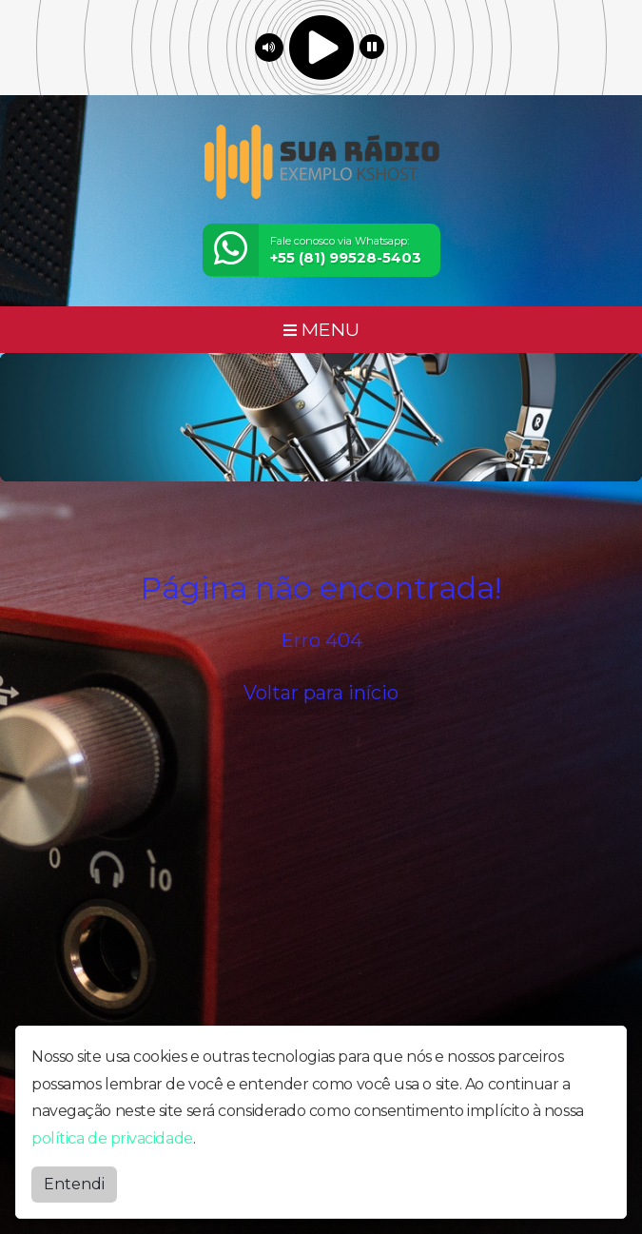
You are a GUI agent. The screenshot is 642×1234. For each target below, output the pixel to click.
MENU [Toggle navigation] (321, 329)
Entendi (74, 1184)
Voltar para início (321, 692)
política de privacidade (112, 1138)
